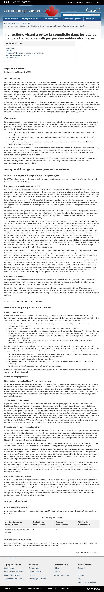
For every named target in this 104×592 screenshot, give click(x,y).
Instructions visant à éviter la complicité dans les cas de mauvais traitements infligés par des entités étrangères (46, 26)
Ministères (88, 2)
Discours (32, 575)
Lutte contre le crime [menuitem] (52, 19)
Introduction (10, 48)
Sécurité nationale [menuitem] (12, 19)
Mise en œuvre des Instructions (17, 55)
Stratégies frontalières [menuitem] (31, 19)
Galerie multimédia (35, 572)
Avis (5, 558)
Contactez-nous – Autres (62, 575)
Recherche (95, 15)
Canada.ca (70, 2)
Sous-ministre (9, 568)
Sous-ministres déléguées (13, 572)
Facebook (81, 568)
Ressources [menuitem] (90, 19)
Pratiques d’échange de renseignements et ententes (25, 53)
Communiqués (34, 568)
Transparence (14, 558)
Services (80, 2)
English (96, 2)
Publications (26, 23)
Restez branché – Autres (87, 582)
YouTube (81, 575)
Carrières (57, 572)
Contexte (9, 51)
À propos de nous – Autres (13, 579)
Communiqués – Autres (37, 579)
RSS (80, 579)
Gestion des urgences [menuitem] (73, 19)
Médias (56, 568)
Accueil (7, 23)
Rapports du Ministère (12, 575)
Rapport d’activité (12, 58)
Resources (16, 23)
